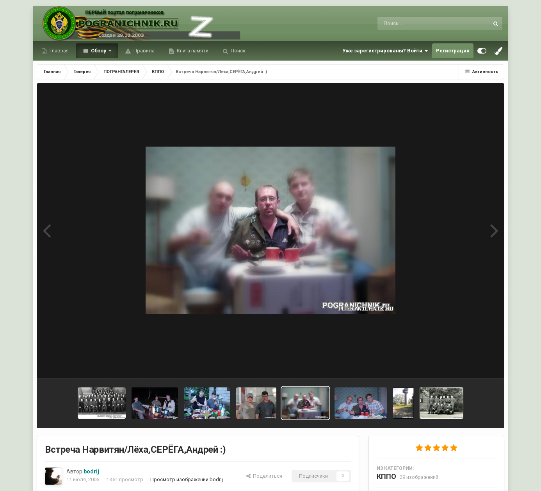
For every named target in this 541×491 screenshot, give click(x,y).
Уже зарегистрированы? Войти (385, 50)
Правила (143, 51)
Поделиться (264, 476)
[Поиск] (418, 23)
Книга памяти (192, 51)
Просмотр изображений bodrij (186, 479)
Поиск (238, 51)
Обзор (99, 51)
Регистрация (453, 51)
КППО (386, 476)
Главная (58, 51)
